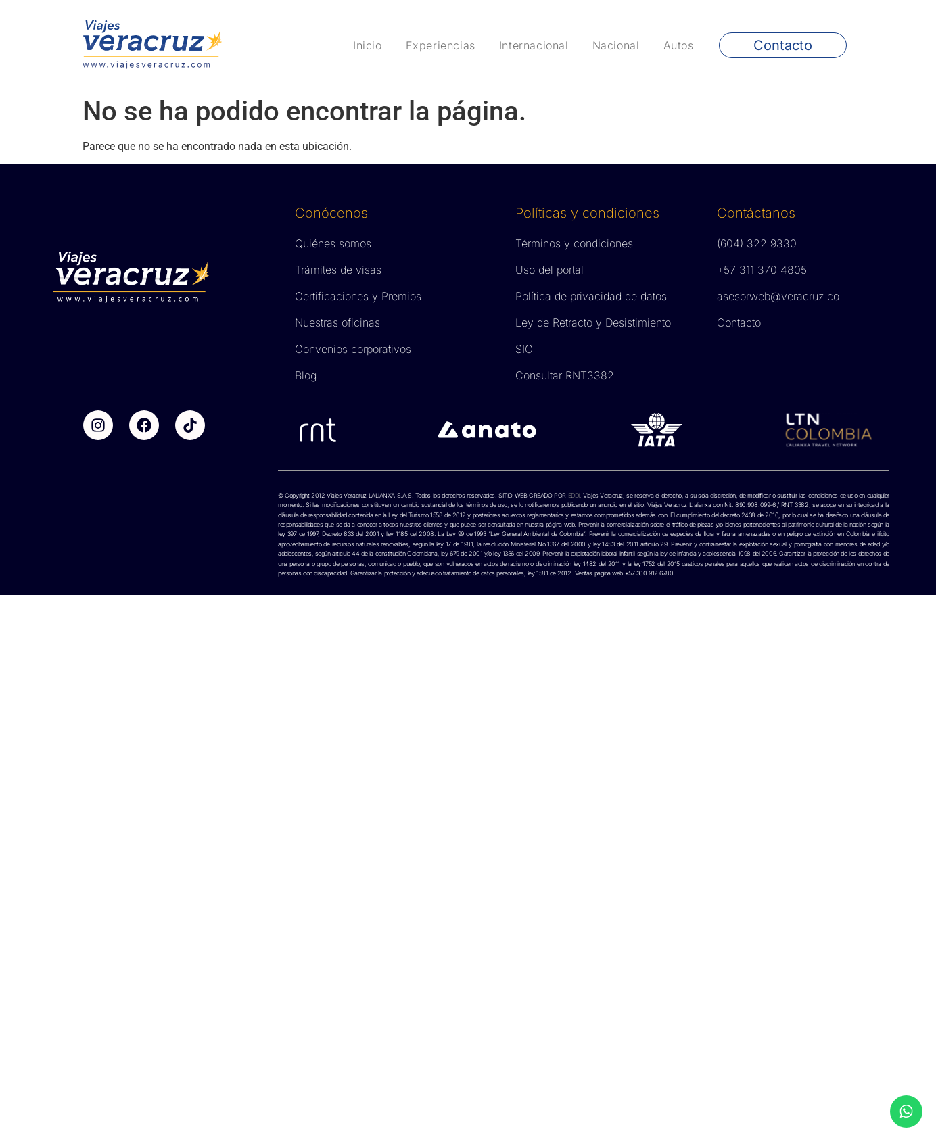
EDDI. (574, 495)
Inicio (367, 45)
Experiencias (440, 45)
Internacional (534, 45)
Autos (678, 45)
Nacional (616, 45)
